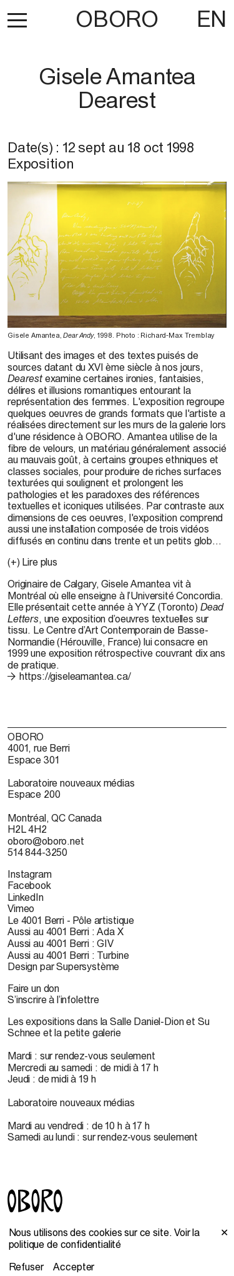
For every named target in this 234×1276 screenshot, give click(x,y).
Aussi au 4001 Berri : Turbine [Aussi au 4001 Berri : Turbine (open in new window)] (68, 955)
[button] (17, 19)
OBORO (117, 19)
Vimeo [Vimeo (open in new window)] (20, 908)
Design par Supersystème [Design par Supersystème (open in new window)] (63, 966)
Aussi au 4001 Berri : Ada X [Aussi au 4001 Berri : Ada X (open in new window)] (65, 931)
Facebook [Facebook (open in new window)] (29, 885)
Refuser (26, 1266)
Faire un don (33, 988)
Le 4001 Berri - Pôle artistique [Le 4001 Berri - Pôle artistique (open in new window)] (70, 920)
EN (212, 19)
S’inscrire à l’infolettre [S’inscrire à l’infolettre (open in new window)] (53, 999)
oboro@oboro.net (45, 841)
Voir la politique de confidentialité (104, 1238)
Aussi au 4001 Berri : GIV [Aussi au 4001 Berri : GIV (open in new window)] (60, 943)
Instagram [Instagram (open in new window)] (29, 874)
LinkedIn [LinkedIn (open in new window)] (25, 897)
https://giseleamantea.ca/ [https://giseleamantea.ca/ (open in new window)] (75, 676)
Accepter (73, 1266)
